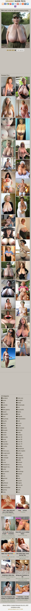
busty (3, 439)
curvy (3, 462)
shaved (19, 462)
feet (3, 473)
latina (18, 412)
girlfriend (4, 483)
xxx (18, 492)
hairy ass (19, 398)
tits (18, 476)
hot (18, 407)
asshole (4, 405)
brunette (4, 437)
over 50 (19, 439)
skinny (19, 464)
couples (4, 455)
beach (3, 412)
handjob (19, 400)
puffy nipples (20, 451)
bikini (3, 423)
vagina (19, 483)
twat (18, 478)
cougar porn (5, 453)
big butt (4, 441)
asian (3, 400)
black (3, 425)
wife (18, 490)
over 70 (19, 444)
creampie (4, 457)
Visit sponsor (20, 50)
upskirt (19, 480)
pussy (18, 453)
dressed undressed (7, 464)
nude (18, 425)
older (18, 432)
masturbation (20, 418)
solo (18, 469)
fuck (3, 476)
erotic (3, 469)
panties (19, 446)
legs (18, 414)
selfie (18, 460)
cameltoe (4, 444)
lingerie (19, 416)
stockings (19, 471)
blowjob (4, 430)
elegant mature (6, 467)
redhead (19, 455)
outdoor (19, 434)
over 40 (19, 437)
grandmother (5, 487)
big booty (4, 418)
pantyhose (20, 448)
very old (19, 485)
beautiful (4, 414)
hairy (3, 492)
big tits (4, 421)
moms (18, 423)
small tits (19, 467)
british (3, 434)
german (4, 478)
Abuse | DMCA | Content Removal (11, 605)
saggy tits (19, 457)
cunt (3, 460)
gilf (3, 480)
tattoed (19, 473)
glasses (4, 485)
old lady (19, 430)
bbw (3, 407)
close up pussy (6, 451)
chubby (4, 446)
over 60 (19, 441)
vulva (18, 487)
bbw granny (5, 409)
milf (18, 421)
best (3, 416)
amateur (4, 398)
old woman (20, 428)
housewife (20, 409)
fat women (5, 471)
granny (4, 490)
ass (3, 402)
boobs (3, 432)
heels (18, 402)
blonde (4, 428)
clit (2, 448)
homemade (20, 405)
